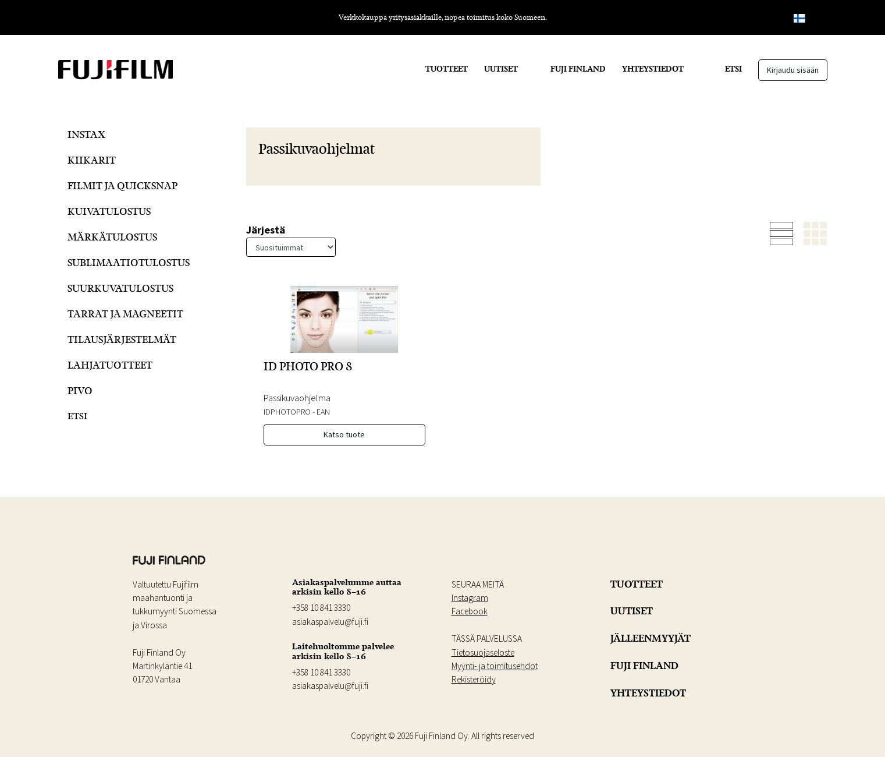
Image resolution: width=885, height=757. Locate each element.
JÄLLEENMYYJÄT (650, 638)
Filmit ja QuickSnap (122, 185)
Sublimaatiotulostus (128, 262)
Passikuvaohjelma (297, 397)
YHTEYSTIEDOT (653, 69)
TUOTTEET (446, 69)
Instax (86, 134)
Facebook (470, 611)
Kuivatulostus (109, 211)
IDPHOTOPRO (287, 411)
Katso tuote (344, 434)
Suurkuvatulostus (120, 288)
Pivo (80, 390)
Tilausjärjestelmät (121, 339)
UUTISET (501, 69)
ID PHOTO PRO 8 (308, 366)
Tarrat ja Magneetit (125, 313)
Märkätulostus (112, 236)
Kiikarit (91, 160)
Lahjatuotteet (109, 365)
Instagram (470, 597)
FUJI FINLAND (578, 69)
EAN (323, 411)
